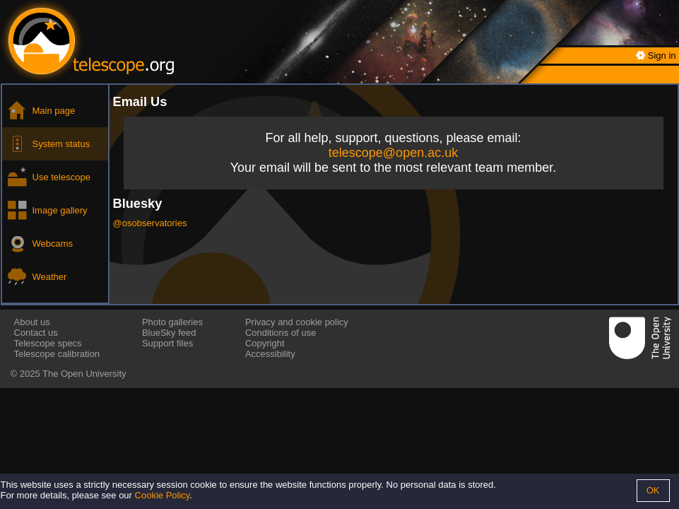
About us (32, 322)
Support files (167, 343)
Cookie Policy (162, 495)
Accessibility (270, 354)
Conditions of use (280, 332)
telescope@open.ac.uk (393, 153)
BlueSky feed (169, 332)
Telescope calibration (57, 354)
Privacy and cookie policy (296, 322)
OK (653, 490)
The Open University (84, 373)
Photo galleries (172, 322)
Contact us (36, 332)
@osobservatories (150, 223)
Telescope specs (48, 343)
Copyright (265, 343)
